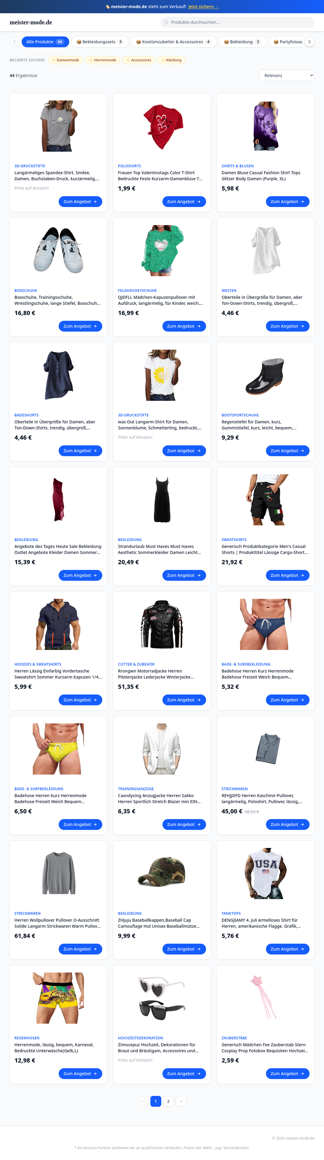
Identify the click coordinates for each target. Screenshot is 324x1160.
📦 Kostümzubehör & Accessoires (174, 42)
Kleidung (172, 60)
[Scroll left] (14, 42)
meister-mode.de (31, 22)
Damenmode (65, 60)
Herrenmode (102, 60)
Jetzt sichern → (203, 6)
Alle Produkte (45, 42)
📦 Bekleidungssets (100, 42)
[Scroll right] (309, 42)
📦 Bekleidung (242, 42)
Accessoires (138, 60)
